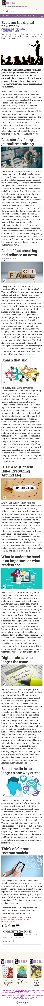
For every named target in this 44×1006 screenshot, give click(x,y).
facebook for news (8, 921)
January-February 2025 (8, 983)
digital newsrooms (7, 919)
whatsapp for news (24, 917)
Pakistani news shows (8, 917)
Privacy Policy (28, 999)
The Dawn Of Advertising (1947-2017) (19, 15)
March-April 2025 (22, 981)
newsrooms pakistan (23, 919)
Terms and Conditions (18, 999)
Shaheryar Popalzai (10, 31)
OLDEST (18, 934)
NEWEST (29, 934)
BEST (37, 934)
